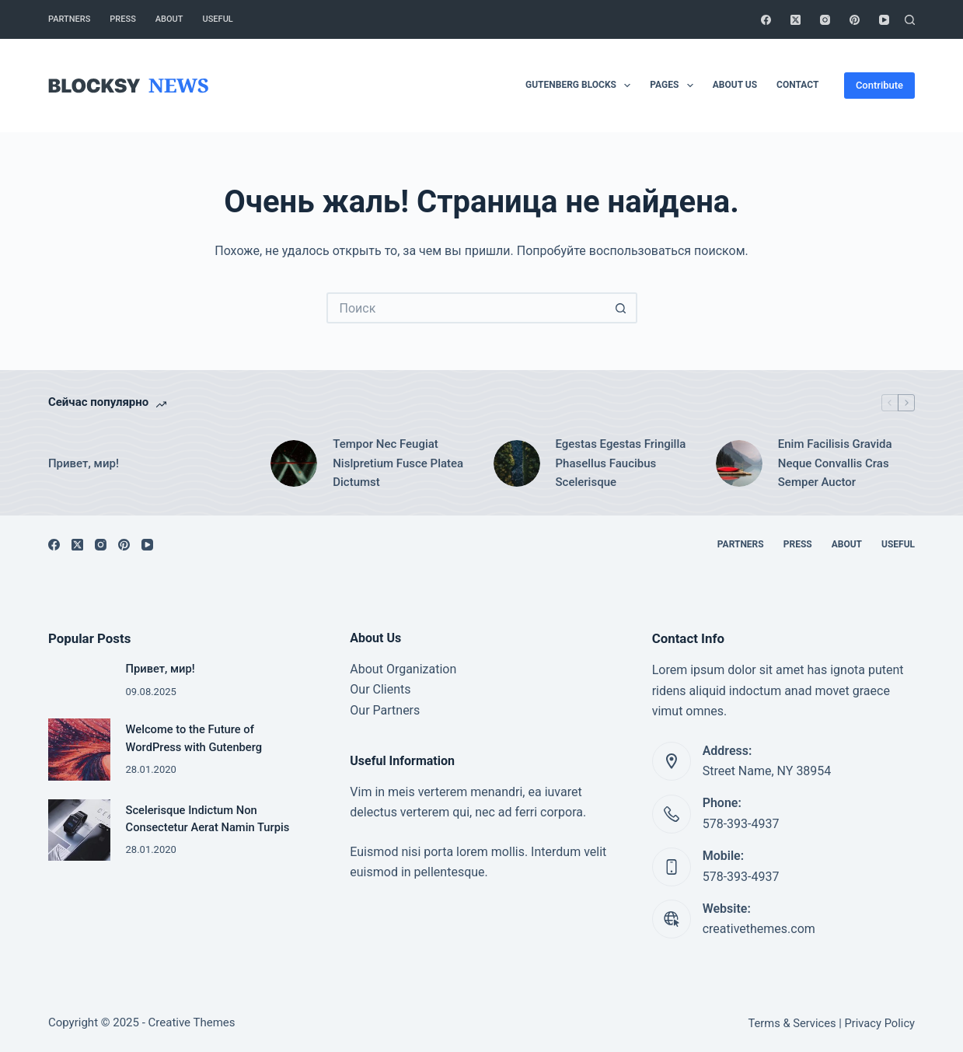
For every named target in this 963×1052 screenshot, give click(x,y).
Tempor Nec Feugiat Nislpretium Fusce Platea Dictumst (398, 463)
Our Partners (385, 710)
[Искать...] (466, 307)
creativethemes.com (759, 928)
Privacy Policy (880, 1023)
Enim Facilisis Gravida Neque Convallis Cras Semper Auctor (835, 463)
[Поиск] (910, 20)
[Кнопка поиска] (621, 307)
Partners (69, 19)
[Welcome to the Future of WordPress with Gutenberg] (79, 749)
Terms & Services (792, 1023)
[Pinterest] (855, 20)
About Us (735, 84)
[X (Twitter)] (795, 20)
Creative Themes (192, 1022)
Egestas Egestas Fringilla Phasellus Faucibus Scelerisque (621, 463)
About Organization (403, 669)
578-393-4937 (741, 823)
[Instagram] (825, 20)
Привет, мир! (83, 463)
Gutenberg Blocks (581, 85)
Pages (674, 85)
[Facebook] (766, 20)
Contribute (879, 85)
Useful (218, 19)
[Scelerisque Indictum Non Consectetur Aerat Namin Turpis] (79, 830)
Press (122, 19)
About (169, 19)
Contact (797, 84)
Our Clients (380, 689)
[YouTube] (884, 20)
